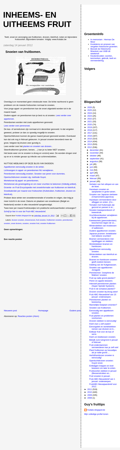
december (94, 150)
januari (93, 181)
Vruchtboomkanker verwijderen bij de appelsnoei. (103, 216)
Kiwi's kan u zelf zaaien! (100, 324)
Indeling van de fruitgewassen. (103, 265)
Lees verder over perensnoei (17, 126)
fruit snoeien (41, 220)
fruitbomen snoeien (54, 220)
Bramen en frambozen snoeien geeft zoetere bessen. (103, 260)
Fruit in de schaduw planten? (102, 289)
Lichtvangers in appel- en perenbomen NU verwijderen (28, 170)
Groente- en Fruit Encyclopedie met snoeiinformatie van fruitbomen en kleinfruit (39, 187)
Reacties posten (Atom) (28, 316)
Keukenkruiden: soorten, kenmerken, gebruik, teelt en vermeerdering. (103, 58)
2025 (89, 110)
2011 (89, 389)
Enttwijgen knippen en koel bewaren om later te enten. (102, 367)
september (95, 158)
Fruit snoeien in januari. (99, 376)
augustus (94, 161)
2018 (89, 130)
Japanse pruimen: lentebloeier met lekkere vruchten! (103, 234)
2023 (89, 116)
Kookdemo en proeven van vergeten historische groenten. (104, 45)
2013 (89, 144)
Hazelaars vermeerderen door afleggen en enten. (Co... (102, 201)
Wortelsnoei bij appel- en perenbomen (21, 180)
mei (92, 170)
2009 (89, 395)
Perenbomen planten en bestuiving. (100, 300)
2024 (89, 113)
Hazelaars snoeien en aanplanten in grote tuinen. (102, 190)
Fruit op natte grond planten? (102, 278)
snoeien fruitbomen (47, 223)
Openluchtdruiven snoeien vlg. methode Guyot (25, 177)
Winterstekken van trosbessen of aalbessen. (103, 226)
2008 (89, 398)
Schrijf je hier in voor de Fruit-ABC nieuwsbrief (24, 211)
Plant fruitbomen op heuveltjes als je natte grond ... (103, 351)
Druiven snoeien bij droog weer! (103, 292)
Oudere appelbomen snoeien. (102, 231)
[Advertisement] (98, 17)
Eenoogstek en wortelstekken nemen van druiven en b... (102, 327)
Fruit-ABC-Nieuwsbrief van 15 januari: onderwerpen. (102, 295)
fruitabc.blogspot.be (96, 410)
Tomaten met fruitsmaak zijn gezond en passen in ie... (102, 206)
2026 (89, 107)
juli (91, 164)
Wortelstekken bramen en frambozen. (100, 245)
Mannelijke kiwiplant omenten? (103, 305)
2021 (89, 121)
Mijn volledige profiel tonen (96, 414)
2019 (89, 127)
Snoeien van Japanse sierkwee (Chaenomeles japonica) (103, 195)
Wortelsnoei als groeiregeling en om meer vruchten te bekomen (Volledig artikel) (40, 184)
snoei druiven (16, 223)
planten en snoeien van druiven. (37, 146)
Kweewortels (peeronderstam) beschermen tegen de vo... (102, 221)
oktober (93, 155)
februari (93, 178)
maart (93, 175)
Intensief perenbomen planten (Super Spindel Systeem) (102, 284)
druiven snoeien (18, 220)
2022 (89, 119)
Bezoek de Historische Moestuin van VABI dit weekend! (100, 51)
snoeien (25, 223)
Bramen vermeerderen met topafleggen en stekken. (101, 240)
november (94, 153)
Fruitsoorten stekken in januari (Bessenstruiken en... (103, 372)
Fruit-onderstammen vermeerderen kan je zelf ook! (103, 346)
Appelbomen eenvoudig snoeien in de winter (24, 167)
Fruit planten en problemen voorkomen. (101, 317)
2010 (89, 392)
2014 (89, 141)
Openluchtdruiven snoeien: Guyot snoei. (101, 361)
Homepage (43, 310)
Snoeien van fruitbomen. (100, 308)
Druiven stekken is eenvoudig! (102, 321)
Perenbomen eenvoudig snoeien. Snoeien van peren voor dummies (34, 174)
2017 (89, 133)
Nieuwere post (10, 310)
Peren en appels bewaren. (101, 281)
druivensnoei (30, 220)
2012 (89, 147)
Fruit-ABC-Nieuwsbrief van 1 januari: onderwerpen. (102, 380)
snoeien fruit (34, 223)
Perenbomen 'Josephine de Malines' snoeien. (101, 274)
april (92, 173)
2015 (89, 138)
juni (92, 167)
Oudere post (75, 310)
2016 (89, 136)
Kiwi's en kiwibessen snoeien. (102, 337)
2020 (89, 124)
